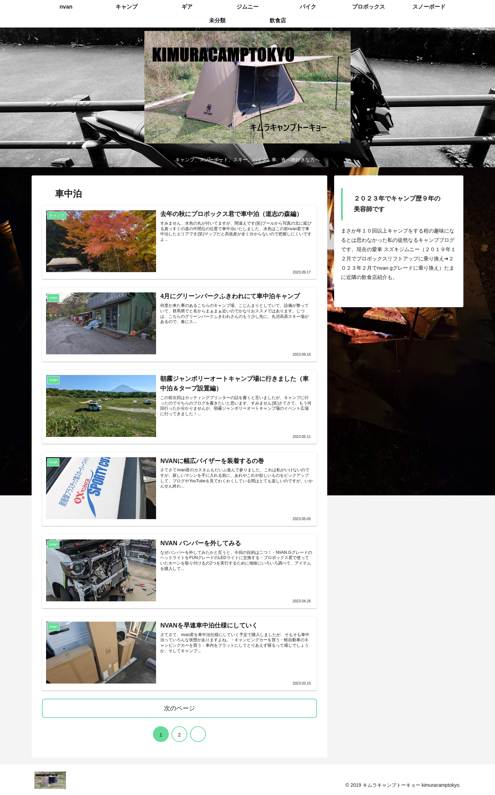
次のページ (179, 708)
